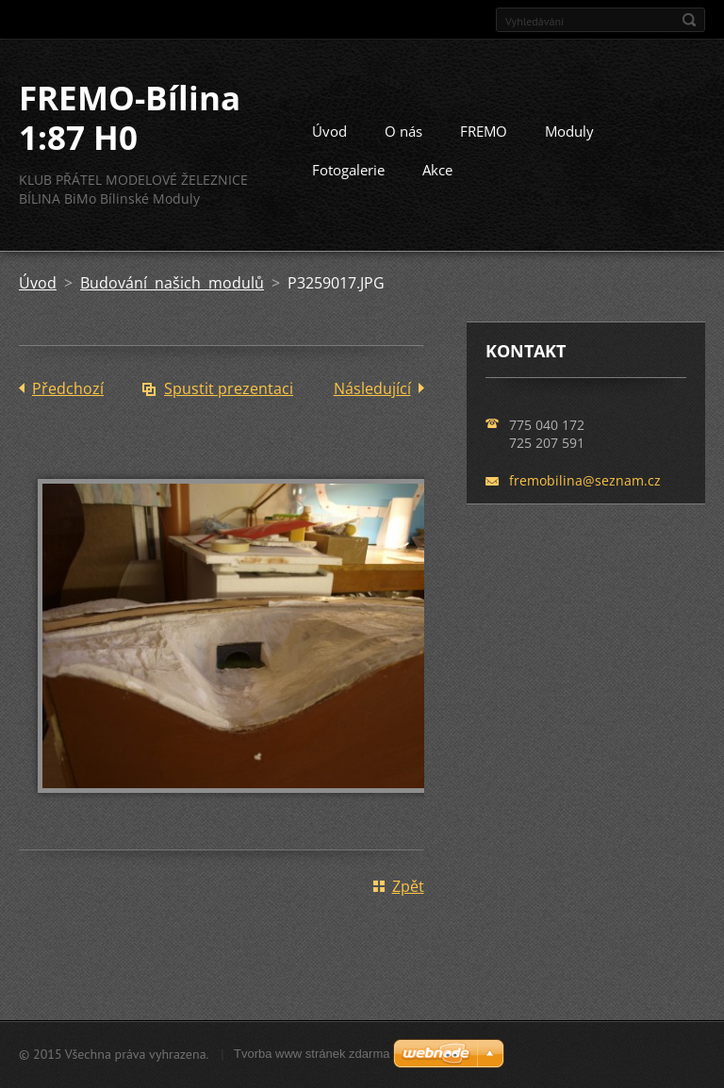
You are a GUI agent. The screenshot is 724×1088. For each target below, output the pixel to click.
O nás (403, 131)
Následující (372, 388)
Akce (437, 169)
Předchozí (68, 388)
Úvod (329, 131)
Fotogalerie (348, 169)
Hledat (689, 19)
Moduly (569, 131)
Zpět (408, 886)
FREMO (483, 131)
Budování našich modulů (172, 282)
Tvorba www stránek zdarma (311, 1054)
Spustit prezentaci (228, 388)
